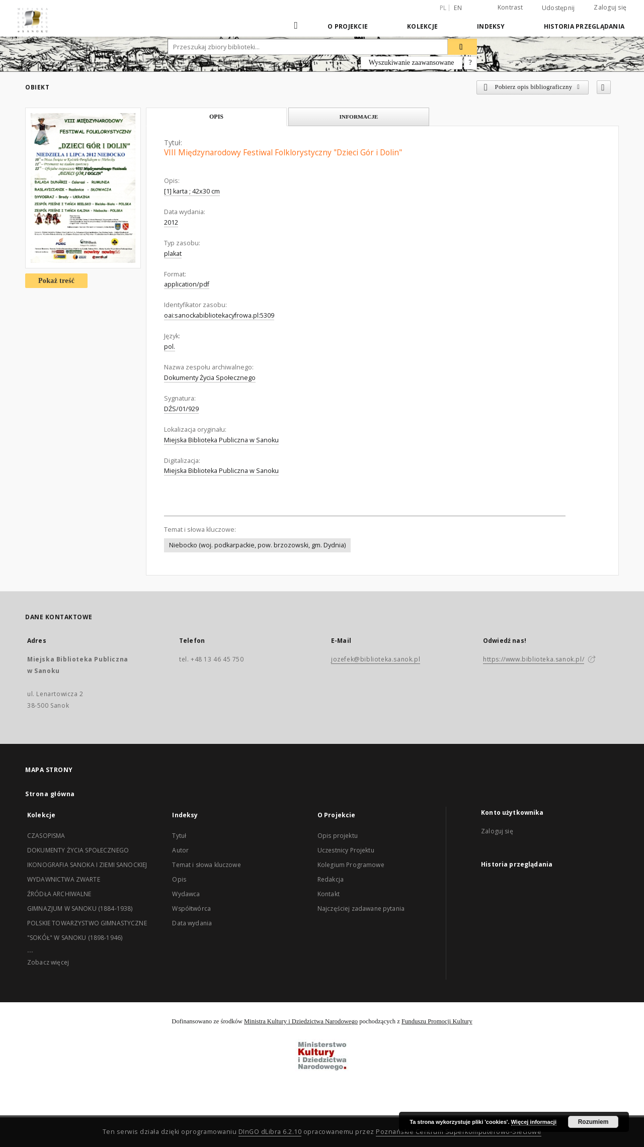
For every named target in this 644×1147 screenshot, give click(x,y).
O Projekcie (348, 26)
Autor (180, 850)
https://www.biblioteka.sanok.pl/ (533, 659)
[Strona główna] (296, 26)
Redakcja (330, 879)
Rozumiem (593, 1121)
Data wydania (192, 923)
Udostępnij (558, 8)
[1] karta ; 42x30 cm (192, 191)
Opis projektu (337, 835)
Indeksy (491, 26)
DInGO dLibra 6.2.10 (270, 1131)
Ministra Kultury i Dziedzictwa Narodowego (301, 1021)
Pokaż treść (56, 280)
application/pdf (186, 284)
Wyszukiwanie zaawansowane (411, 62)
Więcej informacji (533, 1122)
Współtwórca (191, 908)
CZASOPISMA (46, 835)
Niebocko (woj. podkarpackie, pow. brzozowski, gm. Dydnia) (257, 545)
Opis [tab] (216, 116)
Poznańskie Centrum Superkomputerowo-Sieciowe (458, 1131)
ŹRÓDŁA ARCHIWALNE (59, 894)
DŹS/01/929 (181, 409)
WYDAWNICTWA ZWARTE (63, 879)
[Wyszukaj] (462, 47)
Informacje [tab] (359, 117)
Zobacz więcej (48, 962)
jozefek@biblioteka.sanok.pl (375, 659)
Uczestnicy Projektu (345, 850)
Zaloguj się (610, 7)
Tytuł (179, 835)
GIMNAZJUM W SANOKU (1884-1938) (80, 908)
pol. (169, 346)
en (458, 8)
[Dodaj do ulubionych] (604, 87)
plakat (173, 253)
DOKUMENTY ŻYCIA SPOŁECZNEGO (78, 850)
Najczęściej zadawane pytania (361, 908)
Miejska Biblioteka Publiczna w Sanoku (221, 440)
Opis (179, 879)
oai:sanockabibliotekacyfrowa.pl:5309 (219, 315)
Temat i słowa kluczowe (206, 865)
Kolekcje (422, 26)
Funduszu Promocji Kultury (436, 1021)
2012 (171, 222)
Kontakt (328, 894)
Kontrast (510, 7)
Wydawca (186, 894)
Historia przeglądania (584, 26)
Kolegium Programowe (350, 865)
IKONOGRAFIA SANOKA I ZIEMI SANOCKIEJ (87, 865)
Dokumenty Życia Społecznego (210, 377)
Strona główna (50, 794)
